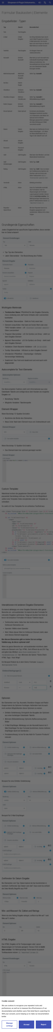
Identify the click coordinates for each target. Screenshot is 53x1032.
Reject (43, 1025)
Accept (26, 1025)
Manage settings (9, 1024)
